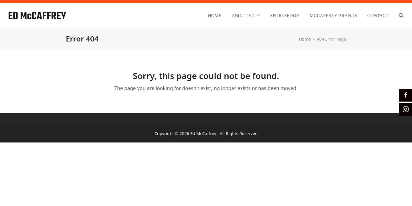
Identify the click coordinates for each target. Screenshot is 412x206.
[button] (401, 15)
